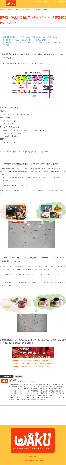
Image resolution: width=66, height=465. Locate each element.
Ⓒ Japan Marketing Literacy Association (33, 460)
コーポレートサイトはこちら (44, 1)
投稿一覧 (7, 9)
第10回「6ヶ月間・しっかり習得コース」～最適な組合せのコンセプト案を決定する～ (32, 37)
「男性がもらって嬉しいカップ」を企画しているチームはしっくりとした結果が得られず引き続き (33, 43)
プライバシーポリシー (33, 457)
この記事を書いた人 (7, 376)
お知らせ (12, 9)
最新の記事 (19, 376)
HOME (1, 9)
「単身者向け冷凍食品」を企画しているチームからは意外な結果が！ (27, 40)
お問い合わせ (57, 1)
